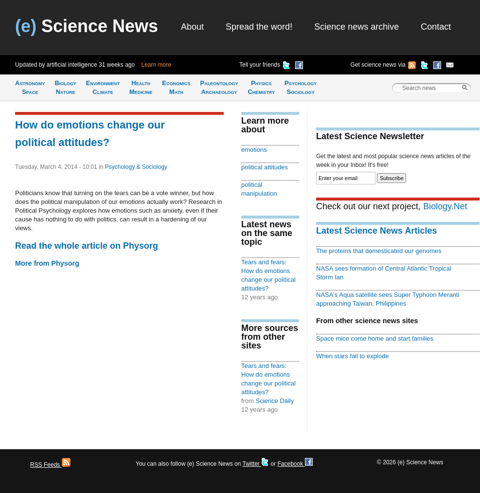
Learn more (156, 64)
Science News (86, 26)
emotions (254, 149)
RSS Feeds (50, 464)
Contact (436, 27)
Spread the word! (259, 27)
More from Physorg (47, 263)
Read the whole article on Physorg (86, 246)
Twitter (255, 463)
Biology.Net (445, 206)
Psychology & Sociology (136, 167)
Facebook (294, 463)
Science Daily (275, 400)
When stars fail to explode (352, 356)
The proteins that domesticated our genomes (379, 251)
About (192, 27)
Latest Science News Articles (376, 231)
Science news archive (356, 27)
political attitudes (264, 167)
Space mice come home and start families (374, 338)
